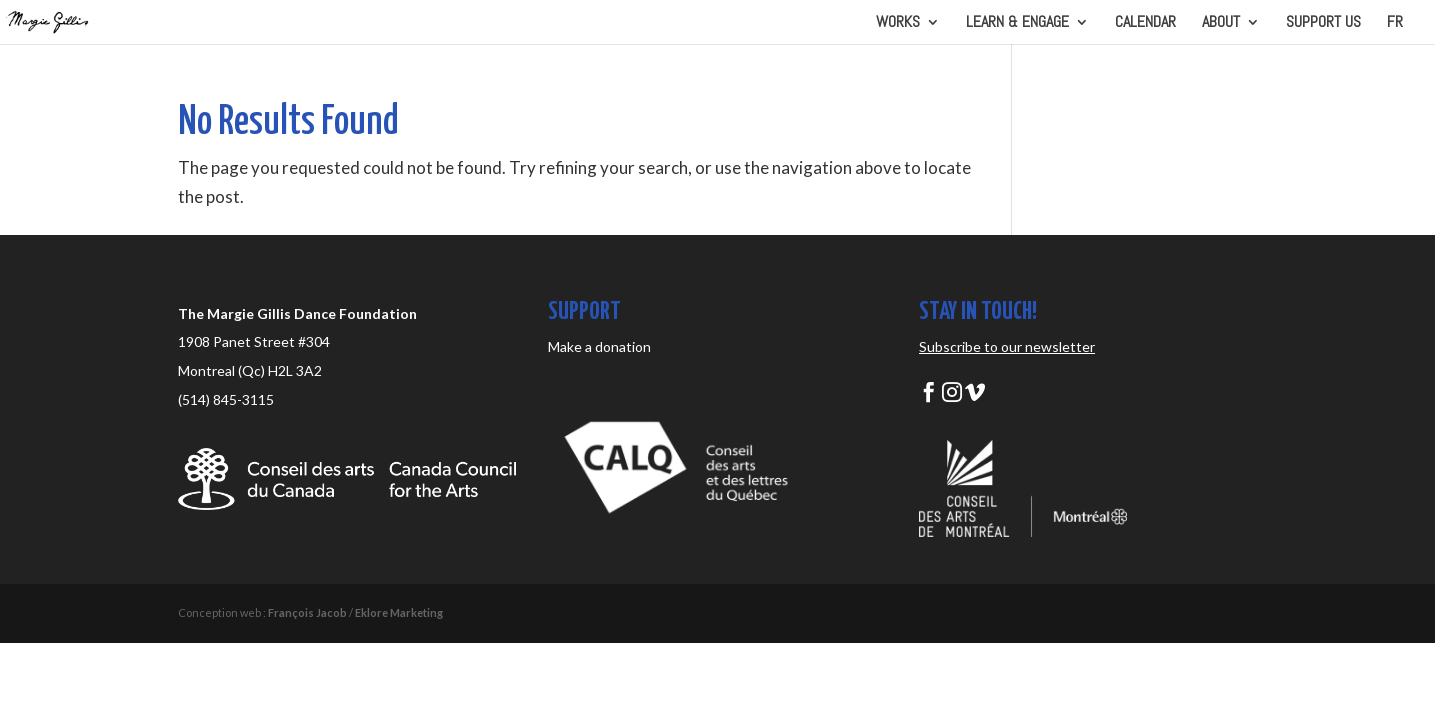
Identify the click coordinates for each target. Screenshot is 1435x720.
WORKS (898, 23)
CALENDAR (1145, 23)
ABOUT (1221, 23)
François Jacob (307, 612)
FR (1395, 23)
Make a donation (599, 346)
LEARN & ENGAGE (1017, 23)
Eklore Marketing (399, 612)
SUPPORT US (1323, 23)
